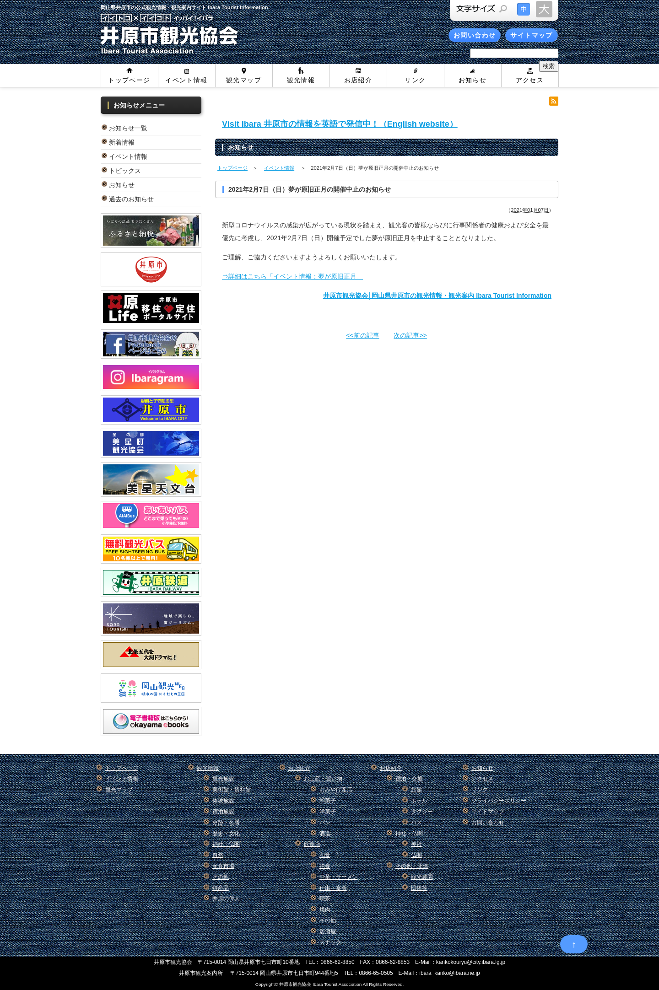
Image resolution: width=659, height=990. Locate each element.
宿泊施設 (223, 811)
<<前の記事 (362, 335)
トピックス (125, 170)
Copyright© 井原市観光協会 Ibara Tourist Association (308, 984)
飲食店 (312, 844)
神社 (416, 844)
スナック (330, 942)
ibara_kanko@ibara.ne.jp (449, 973)
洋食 (324, 866)
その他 (220, 877)
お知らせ (473, 80)
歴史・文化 (226, 833)
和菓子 (327, 800)
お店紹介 (358, 80)
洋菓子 (327, 811)
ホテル (419, 800)
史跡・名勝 (226, 822)
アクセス (530, 80)
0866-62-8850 (338, 962)
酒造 (324, 833)
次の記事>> (410, 335)
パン (324, 822)
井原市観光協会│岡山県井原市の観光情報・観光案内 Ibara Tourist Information (437, 295)
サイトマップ (531, 35)
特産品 (220, 888)
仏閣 (416, 855)
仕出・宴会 (333, 888)
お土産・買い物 (323, 778)
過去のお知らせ (131, 199)
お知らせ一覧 (128, 128)
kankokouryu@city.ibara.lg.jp (470, 962)
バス (416, 822)
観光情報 (301, 80)
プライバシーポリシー (498, 800)
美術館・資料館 (231, 789)
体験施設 (223, 800)
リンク (415, 80)
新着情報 (122, 142)
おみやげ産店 (335, 789)
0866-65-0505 (376, 973)
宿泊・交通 (409, 778)
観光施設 (223, 778)
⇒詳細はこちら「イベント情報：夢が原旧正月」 (292, 276)
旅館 (416, 789)
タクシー (422, 811)
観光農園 (422, 877)
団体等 (419, 888)
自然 (217, 855)
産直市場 (223, 866)
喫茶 (324, 898)
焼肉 (324, 909)
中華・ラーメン (338, 877)
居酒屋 (327, 931)
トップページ (129, 80)
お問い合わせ (475, 35)
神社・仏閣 (226, 844)
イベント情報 (186, 80)
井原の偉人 (226, 898)
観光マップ (243, 80)
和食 (324, 855)
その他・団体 (411, 866)
